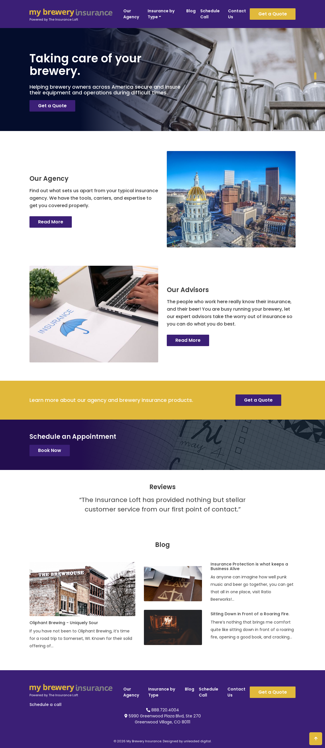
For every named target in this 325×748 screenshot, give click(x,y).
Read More (50, 222)
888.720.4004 (162, 710)
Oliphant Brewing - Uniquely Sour (63, 623)
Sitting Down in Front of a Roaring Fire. (250, 614)
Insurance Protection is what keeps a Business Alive (249, 566)
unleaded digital (197, 741)
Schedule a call (45, 704)
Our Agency (131, 14)
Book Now (49, 450)
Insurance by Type (161, 14)
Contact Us (237, 14)
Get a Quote (272, 14)
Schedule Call (210, 14)
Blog (191, 11)
